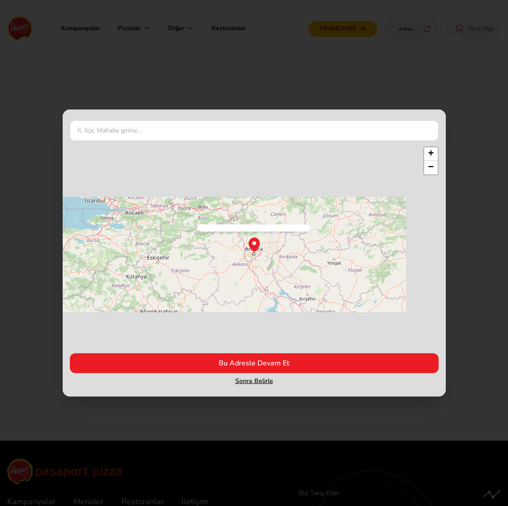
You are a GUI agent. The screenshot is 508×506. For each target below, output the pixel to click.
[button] (431, 154)
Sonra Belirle (254, 381)
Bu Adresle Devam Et (254, 363)
